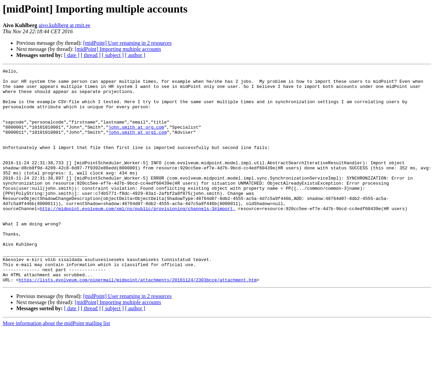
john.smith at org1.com (137, 145)
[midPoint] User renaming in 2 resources (127, 43)
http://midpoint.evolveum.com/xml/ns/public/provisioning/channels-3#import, (137, 237)
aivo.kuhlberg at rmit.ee (65, 25)
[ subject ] (113, 55)
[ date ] (71, 55)
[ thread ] (91, 55)
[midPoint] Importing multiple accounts (118, 49)
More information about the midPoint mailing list (56, 366)
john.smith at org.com (136, 139)
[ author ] (135, 55)
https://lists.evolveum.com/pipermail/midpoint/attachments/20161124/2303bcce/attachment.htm (138, 322)
